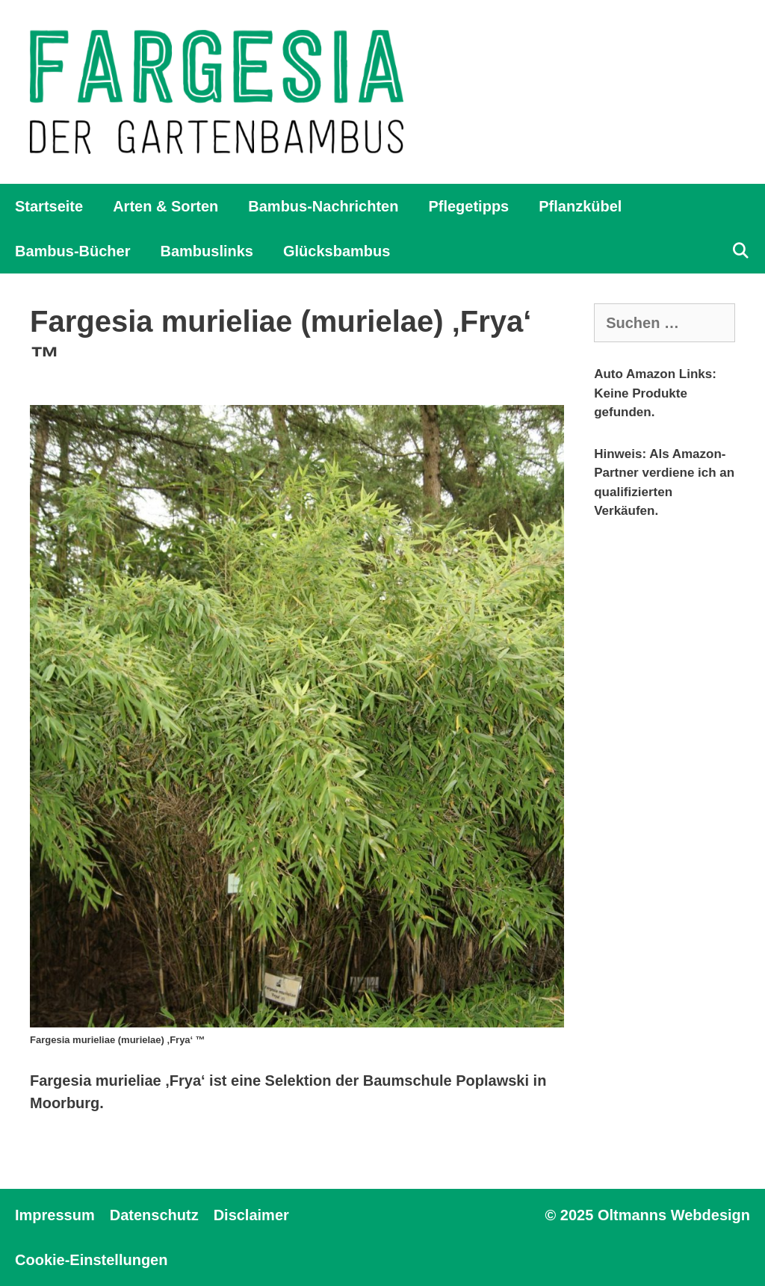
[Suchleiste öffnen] (740, 251)
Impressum (55, 1215)
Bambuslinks (206, 251)
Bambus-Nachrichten (323, 206)
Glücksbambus (336, 251)
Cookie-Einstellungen (91, 1260)
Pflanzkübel (580, 206)
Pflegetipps (468, 206)
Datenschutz (154, 1215)
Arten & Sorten (165, 206)
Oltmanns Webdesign (674, 1215)
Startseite (49, 206)
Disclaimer (251, 1215)
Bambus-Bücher (72, 251)
